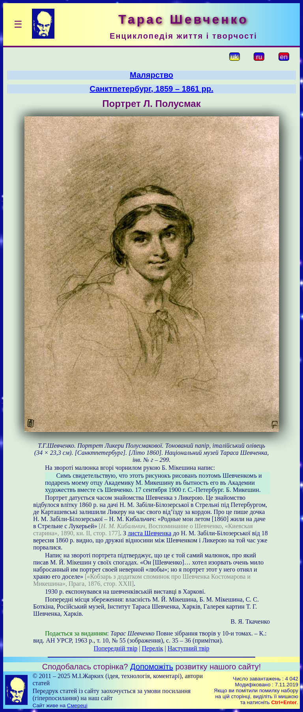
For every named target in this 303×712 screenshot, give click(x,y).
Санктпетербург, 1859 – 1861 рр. (151, 88)
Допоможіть (151, 666)
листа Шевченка (149, 533)
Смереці (77, 705)
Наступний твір (188, 648)
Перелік (152, 648)
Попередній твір (116, 648)
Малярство (151, 75)
